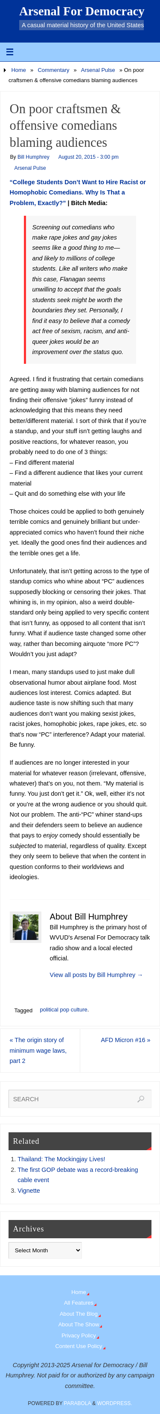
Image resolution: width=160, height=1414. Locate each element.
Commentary (53, 70)
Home (18, 70)
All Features (78, 1303)
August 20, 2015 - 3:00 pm (88, 157)
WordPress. (114, 1403)
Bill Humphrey (33, 157)
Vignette (28, 1190)
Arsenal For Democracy (82, 11)
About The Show (78, 1324)
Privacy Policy (78, 1335)
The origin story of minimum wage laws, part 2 (38, 1050)
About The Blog (79, 1314)
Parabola (77, 1403)
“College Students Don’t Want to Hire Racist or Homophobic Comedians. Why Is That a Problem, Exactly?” (78, 192)
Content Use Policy (78, 1346)
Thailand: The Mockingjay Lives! (61, 1159)
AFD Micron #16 (125, 1040)
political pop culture (63, 1009)
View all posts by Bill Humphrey (96, 974)
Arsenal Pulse (98, 70)
